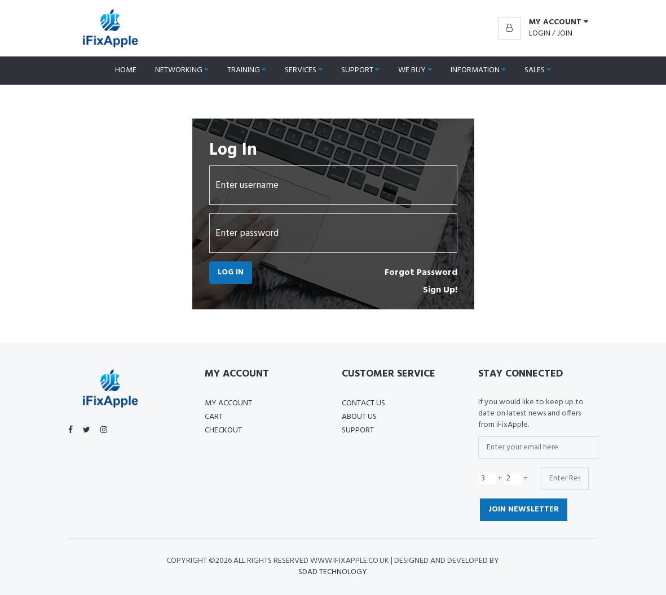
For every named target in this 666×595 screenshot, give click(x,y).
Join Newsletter (523, 509)
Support (360, 70)
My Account (228, 403)
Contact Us (363, 403)
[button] (543, 22)
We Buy (415, 70)
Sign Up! (440, 290)
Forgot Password (421, 272)
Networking (182, 70)
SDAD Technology (332, 572)
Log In (231, 272)
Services (304, 70)
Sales (537, 70)
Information (478, 70)
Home (125, 70)
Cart (214, 416)
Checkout (223, 430)
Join (564, 33)
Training (246, 70)
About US (359, 416)
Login (539, 33)
